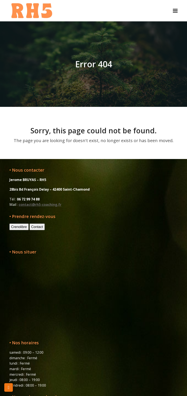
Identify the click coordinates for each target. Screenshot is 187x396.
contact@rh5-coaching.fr (40, 204)
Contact (37, 227)
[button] (175, 10)
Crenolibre (19, 227)
